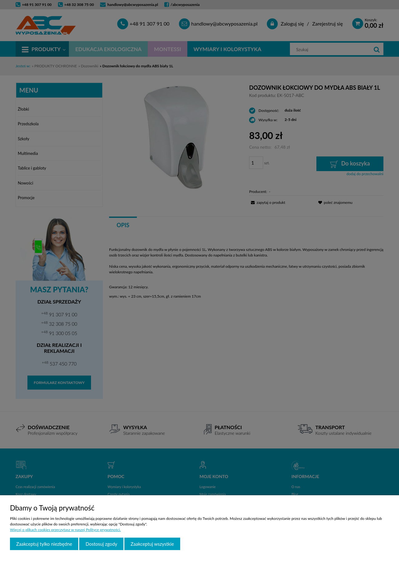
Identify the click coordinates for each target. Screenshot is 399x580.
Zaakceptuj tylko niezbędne (44, 544)
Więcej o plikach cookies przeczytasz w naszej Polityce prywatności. (65, 529)
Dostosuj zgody (101, 544)
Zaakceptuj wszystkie (152, 544)
